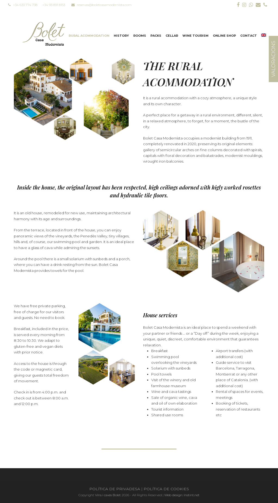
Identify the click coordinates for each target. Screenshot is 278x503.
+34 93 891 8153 (53, 5)
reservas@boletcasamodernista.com (101, 5)
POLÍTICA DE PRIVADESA (114, 488)
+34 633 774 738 (22, 5)
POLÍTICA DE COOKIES (166, 488)
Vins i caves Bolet (108, 495)
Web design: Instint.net (182, 495)
